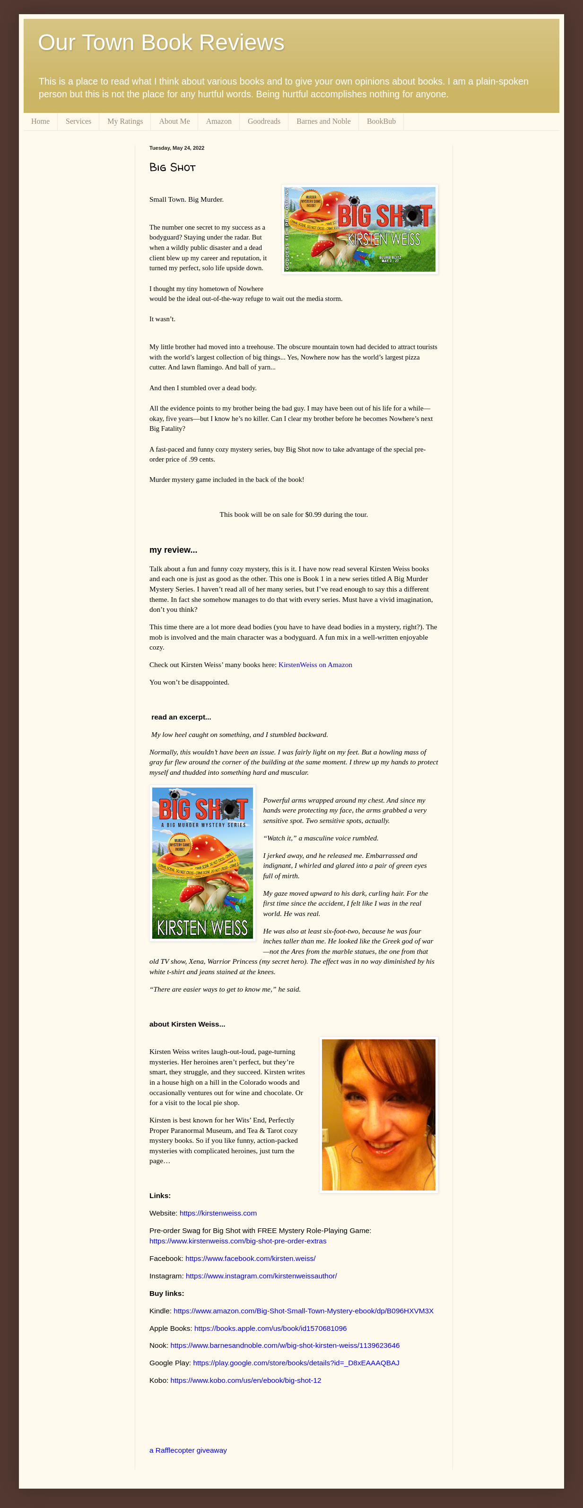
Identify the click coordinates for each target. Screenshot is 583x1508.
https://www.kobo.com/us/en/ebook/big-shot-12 (246, 1380)
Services (78, 121)
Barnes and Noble (323, 121)
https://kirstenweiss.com (218, 1213)
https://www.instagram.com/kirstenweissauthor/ (261, 1276)
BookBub (381, 121)
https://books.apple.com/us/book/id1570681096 (270, 1328)
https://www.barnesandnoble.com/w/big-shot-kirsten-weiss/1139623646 (285, 1345)
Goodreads (264, 121)
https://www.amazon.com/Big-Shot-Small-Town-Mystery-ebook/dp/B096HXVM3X (304, 1311)
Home (40, 121)
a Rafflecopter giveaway (188, 1450)
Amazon (219, 121)
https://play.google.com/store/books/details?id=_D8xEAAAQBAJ (296, 1363)
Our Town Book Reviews (161, 42)
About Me (174, 121)
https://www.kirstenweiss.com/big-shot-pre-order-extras (238, 1241)
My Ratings (125, 121)
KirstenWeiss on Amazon (315, 664)
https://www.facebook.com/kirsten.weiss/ (250, 1258)
